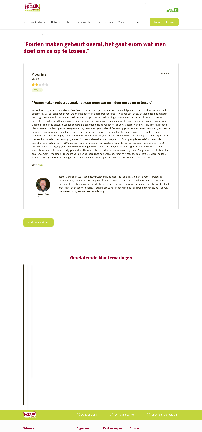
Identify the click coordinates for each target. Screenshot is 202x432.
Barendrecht (29, 390)
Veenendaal (56, 403)
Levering (107, 380)
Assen (26, 386)
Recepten (81, 373)
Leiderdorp (56, 380)
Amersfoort (28, 373)
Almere (26, 369)
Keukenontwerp (110, 366)
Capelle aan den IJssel (33, 396)
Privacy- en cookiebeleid (108, 427)
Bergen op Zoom (31, 393)
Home (25, 34)
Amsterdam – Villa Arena (34, 380)
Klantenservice (150, 5)
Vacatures (175, 5)
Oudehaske (56, 386)
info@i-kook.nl (151, 380)
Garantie (107, 383)
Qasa (41, 163)
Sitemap (124, 427)
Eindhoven (28, 410)
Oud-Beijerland (58, 383)
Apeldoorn (28, 383)
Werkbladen (108, 390)
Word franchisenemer (87, 390)
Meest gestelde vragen (87, 383)
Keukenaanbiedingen (34, 21)
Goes (53, 366)
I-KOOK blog (82, 369)
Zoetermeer (56, 410)
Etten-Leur (28, 413)
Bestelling (107, 376)
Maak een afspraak (164, 21)
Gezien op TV (83, 21)
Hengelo (54, 373)
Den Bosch (28, 400)
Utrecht (54, 396)
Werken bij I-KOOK (85, 380)
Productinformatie (111, 386)
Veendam (55, 400)
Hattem (54, 369)
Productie (107, 369)
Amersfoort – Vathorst (33, 376)
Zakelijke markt (84, 376)
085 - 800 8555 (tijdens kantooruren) (150, 383)
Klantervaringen (104, 21)
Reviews (35, 34)
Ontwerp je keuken (61, 21)
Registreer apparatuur (87, 386)
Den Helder (28, 406)
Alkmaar (27, 366)
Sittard (37, 89)
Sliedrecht (55, 393)
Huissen (54, 376)
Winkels (122, 21)
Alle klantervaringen (38, 221)
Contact (163, 5)
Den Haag (27, 403)
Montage (107, 373)
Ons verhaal (82, 366)
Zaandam (55, 406)
